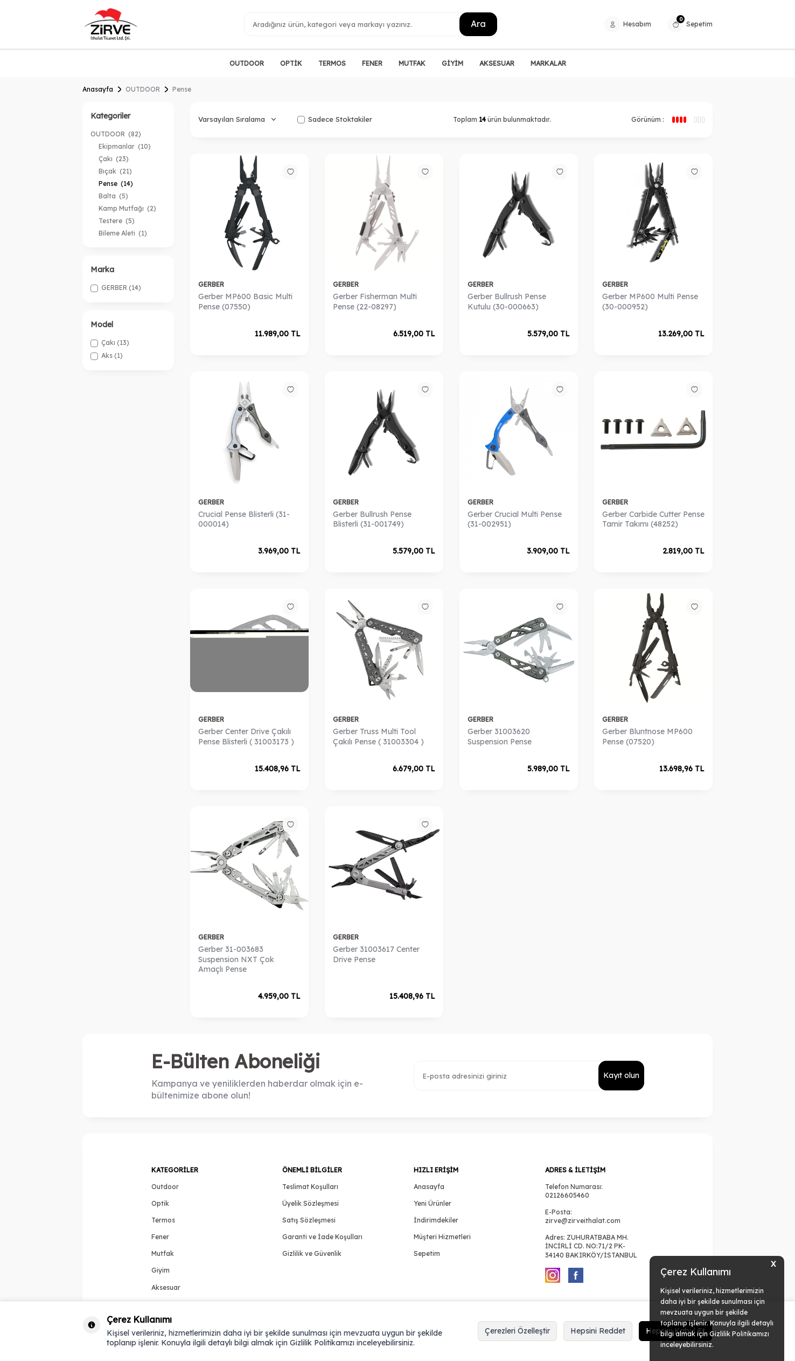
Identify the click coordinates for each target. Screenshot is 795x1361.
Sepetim (427, 1253)
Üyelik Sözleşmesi (310, 1203)
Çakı (114, 159)
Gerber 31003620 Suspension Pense (500, 737)
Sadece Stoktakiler (334, 119)
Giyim (160, 1270)
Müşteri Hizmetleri (442, 1237)
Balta (113, 196)
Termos (163, 1220)
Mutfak (162, 1253)
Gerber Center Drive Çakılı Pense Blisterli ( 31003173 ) (246, 737)
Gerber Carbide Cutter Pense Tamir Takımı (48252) (653, 519)
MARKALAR (548, 63)
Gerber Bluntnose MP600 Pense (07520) (647, 737)
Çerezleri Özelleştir (517, 1331)
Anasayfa (97, 89)
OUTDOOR (246, 63)
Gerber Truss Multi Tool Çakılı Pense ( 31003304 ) (378, 737)
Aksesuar (165, 1287)
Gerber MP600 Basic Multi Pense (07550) (245, 302)
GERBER (211, 284)
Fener (160, 1237)
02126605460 (567, 1195)
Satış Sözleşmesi (309, 1220)
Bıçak (115, 171)
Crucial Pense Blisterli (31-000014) (244, 519)
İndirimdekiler (436, 1220)
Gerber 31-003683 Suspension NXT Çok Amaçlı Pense (236, 959)
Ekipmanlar (125, 146)
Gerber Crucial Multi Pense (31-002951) (515, 519)
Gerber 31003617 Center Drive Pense (376, 954)
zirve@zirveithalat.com (582, 1221)
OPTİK (291, 63)
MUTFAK (412, 63)
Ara (478, 23)
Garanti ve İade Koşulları (322, 1237)
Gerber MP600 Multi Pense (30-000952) (650, 302)
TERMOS (332, 63)
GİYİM (452, 63)
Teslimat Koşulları (310, 1187)
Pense (116, 183)
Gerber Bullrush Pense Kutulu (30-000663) (507, 302)
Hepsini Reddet (597, 1331)
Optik (160, 1203)
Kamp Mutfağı (127, 208)
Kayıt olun (621, 1075)
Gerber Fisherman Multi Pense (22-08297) (375, 302)
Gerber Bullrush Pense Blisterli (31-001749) (372, 519)
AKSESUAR (496, 63)
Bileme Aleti (123, 233)
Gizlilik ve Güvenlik (311, 1253)
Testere (117, 221)
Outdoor (165, 1187)
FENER (372, 63)
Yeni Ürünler (432, 1203)
